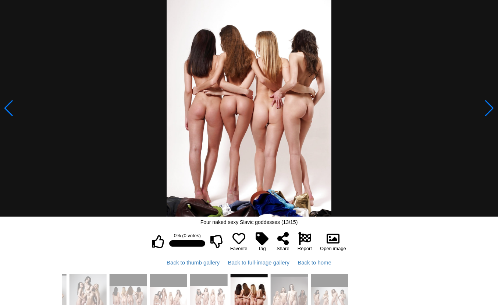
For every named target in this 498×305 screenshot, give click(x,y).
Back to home (314, 262)
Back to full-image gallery (258, 262)
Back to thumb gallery (193, 262)
